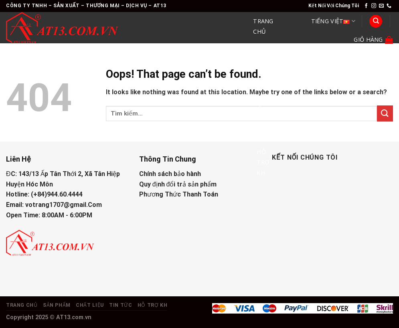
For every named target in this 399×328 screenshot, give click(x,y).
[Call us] (389, 6)
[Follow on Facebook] (366, 6)
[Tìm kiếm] (375, 21)
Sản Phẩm (265, 59)
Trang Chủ (263, 26)
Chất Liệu (265, 96)
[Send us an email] (381, 6)
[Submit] (385, 113)
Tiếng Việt (333, 21)
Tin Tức (263, 128)
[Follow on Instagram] (373, 6)
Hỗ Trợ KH (263, 162)
